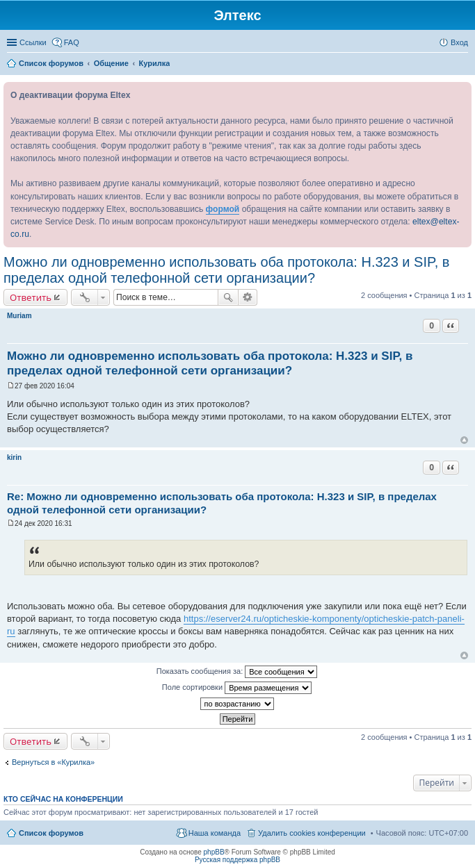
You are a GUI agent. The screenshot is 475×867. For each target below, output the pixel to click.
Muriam (19, 316)
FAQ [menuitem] (71, 42)
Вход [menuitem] (459, 42)
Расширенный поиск (248, 297)
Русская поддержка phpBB (237, 860)
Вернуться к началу (464, 440)
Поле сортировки (237, 688)
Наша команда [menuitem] (214, 833)
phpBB (214, 852)
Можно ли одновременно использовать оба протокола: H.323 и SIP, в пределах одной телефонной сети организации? (226, 270)
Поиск (228, 297)
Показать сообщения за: (237, 672)
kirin (14, 457)
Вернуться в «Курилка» (53, 762)
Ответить (30, 297)
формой (223, 209)
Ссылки (33, 42)
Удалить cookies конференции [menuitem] (312, 833)
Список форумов (51, 833)
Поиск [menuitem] (464, 64)
